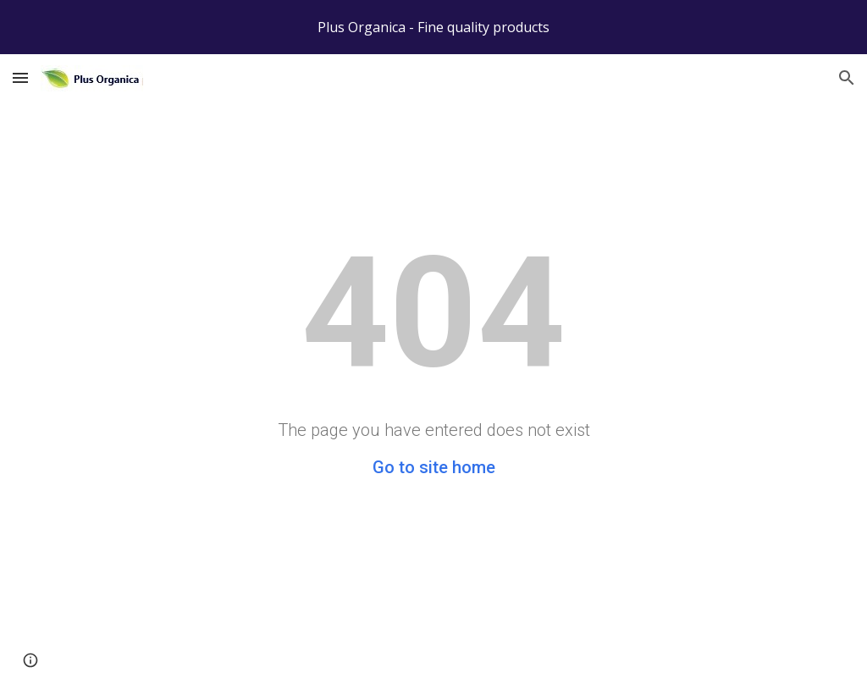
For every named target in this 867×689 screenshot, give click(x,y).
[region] (433, 27)
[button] (20, 77)
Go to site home (434, 467)
